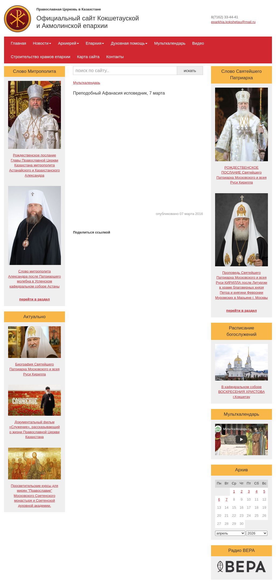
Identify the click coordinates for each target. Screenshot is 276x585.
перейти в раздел (34, 299)
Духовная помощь (129, 43)
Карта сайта (88, 56)
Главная (18, 43)
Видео (198, 43)
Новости (42, 43)
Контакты (115, 56)
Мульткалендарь (169, 43)
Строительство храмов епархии (40, 56)
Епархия (95, 43)
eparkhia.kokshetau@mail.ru (233, 22)
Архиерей (68, 43)
